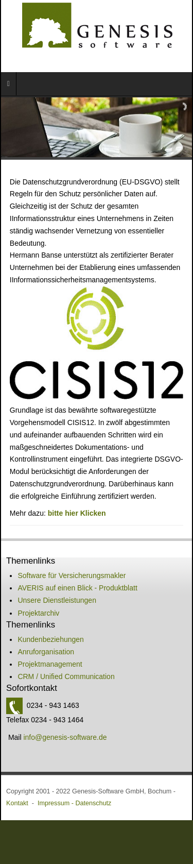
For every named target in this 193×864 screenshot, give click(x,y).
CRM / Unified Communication (65, 676)
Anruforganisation (45, 652)
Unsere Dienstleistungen (56, 600)
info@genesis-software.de (65, 737)
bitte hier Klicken (77, 513)
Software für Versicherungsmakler (71, 575)
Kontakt (17, 803)
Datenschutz (93, 803)
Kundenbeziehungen (50, 639)
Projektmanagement (49, 664)
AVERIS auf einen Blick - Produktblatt (77, 588)
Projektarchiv (38, 613)
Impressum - (56, 803)
